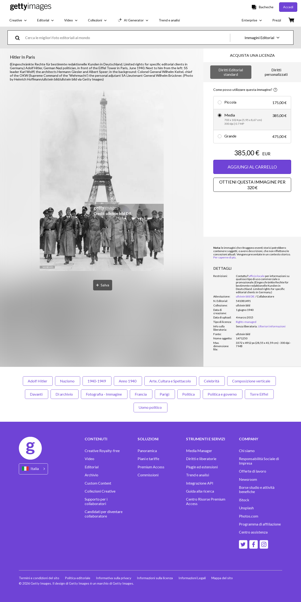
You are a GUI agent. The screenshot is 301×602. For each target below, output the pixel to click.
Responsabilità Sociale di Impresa (259, 461)
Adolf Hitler (38, 381)
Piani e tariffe (148, 459)
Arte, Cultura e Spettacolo (170, 381)
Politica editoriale (77, 578)
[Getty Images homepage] (30, 7)
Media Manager (199, 451)
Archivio (91, 475)
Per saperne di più (224, 257)
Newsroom (248, 479)
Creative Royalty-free (102, 451)
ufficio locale (257, 276)
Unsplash (246, 508)
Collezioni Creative (100, 491)
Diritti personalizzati (276, 72)
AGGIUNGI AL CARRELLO (252, 166)
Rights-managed (246, 322)
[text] (127, 37)
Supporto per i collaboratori (96, 501)
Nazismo (67, 381)
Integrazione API (199, 483)
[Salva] (102, 285)
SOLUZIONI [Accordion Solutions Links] (148, 439)
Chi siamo (247, 451)
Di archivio (64, 394)
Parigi (165, 394)
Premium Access (151, 467)
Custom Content (98, 483)
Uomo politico (150, 407)
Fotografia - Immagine (104, 394)
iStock (244, 500)
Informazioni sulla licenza (155, 578)
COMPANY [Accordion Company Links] (248, 439)
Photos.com (248, 516)
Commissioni (148, 475)
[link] (246, 326)
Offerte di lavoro (252, 471)
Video (89, 459)
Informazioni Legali (192, 578)
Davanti (36, 394)
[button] (102, 181)
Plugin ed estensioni (202, 467)
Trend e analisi (197, 475)
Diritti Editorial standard (230, 72)
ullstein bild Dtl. (245, 296)
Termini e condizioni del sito (39, 578)
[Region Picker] (33, 468)
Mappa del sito (222, 578)
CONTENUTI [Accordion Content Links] (96, 439)
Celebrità (212, 381)
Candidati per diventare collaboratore (104, 514)
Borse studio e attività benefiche (256, 489)
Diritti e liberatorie (201, 459)
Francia (141, 394)
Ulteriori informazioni (271, 326)
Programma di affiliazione (260, 524)
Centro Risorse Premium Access (205, 501)
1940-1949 (97, 381)
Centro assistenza (253, 532)
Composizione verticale (251, 381)
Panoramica (147, 451)
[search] (19, 37)
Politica (188, 394)
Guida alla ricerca (200, 491)
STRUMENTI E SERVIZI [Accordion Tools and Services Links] (205, 439)
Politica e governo (223, 394)
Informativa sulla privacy (113, 578)
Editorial (92, 467)
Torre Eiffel (259, 394)
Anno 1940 (128, 381)
